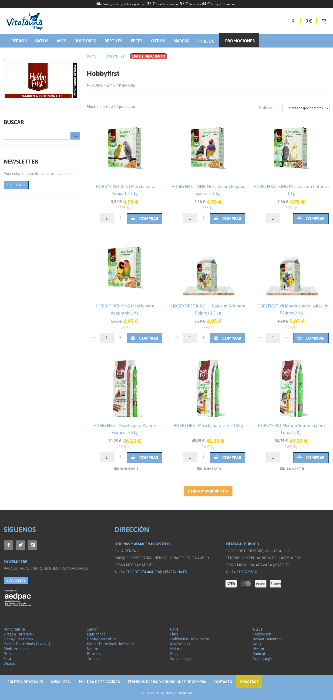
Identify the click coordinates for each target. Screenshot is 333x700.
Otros (158, 40)
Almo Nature (14, 629)
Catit (174, 629)
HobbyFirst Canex (18, 639)
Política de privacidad (99, 682)
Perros (19, 40)
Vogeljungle (263, 658)
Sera (7, 658)
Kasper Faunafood (268, 639)
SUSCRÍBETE (16, 185)
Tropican (94, 658)
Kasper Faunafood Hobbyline (111, 644)
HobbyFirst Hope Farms (189, 639)
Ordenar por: (269, 108)
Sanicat (259, 654)
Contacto (222, 682)
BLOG (206, 41)
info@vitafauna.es (167, 572)
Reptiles (113, 40)
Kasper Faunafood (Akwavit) (27, 644)
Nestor (258, 649)
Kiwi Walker (180, 644)
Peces (137, 40)
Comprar (144, 218)
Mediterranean (16, 649)
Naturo (92, 649)
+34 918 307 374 (130, 572)
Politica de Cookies (25, 682)
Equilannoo (96, 634)
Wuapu (9, 663)
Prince (9, 654)
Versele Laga (180, 658)
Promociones (240, 40)
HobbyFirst (262, 634)
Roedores (85, 40)
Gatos (41, 40)
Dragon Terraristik (19, 634)
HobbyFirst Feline (102, 639)
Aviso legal (61, 682)
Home (91, 56)
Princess (94, 654)
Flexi (174, 634)
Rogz (174, 654)
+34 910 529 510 (241, 572)
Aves (61, 40)
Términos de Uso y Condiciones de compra (167, 682)
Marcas (181, 40)
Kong (257, 644)
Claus (257, 629)
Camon (92, 629)
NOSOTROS (249, 682)
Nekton (176, 649)
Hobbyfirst (114, 56)
